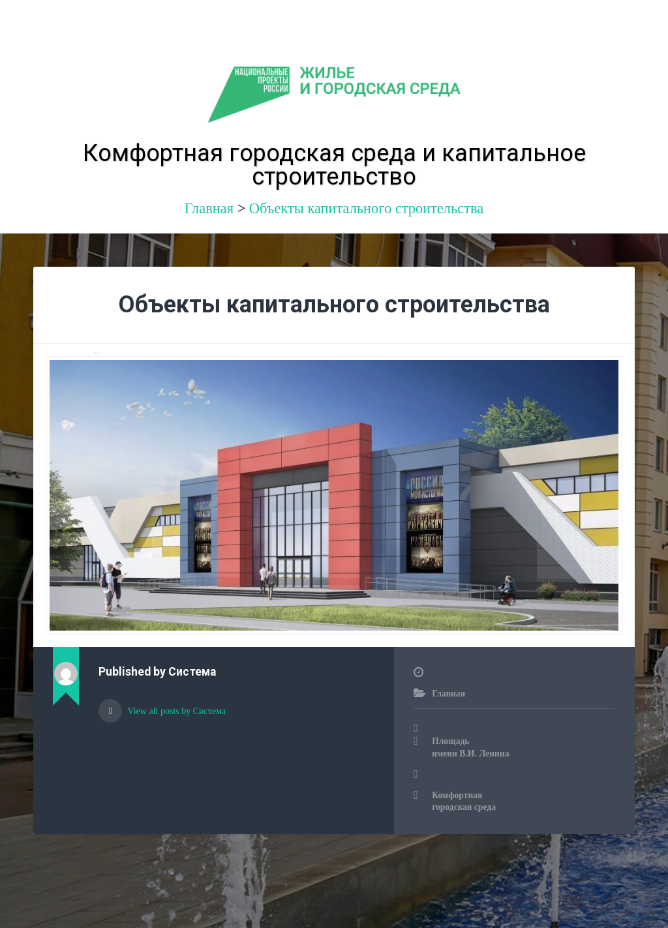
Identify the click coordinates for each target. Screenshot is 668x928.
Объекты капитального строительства (366, 208)
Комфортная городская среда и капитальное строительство (334, 165)
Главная (448, 693)
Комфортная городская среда (464, 801)
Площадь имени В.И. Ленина (470, 747)
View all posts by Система (175, 711)
